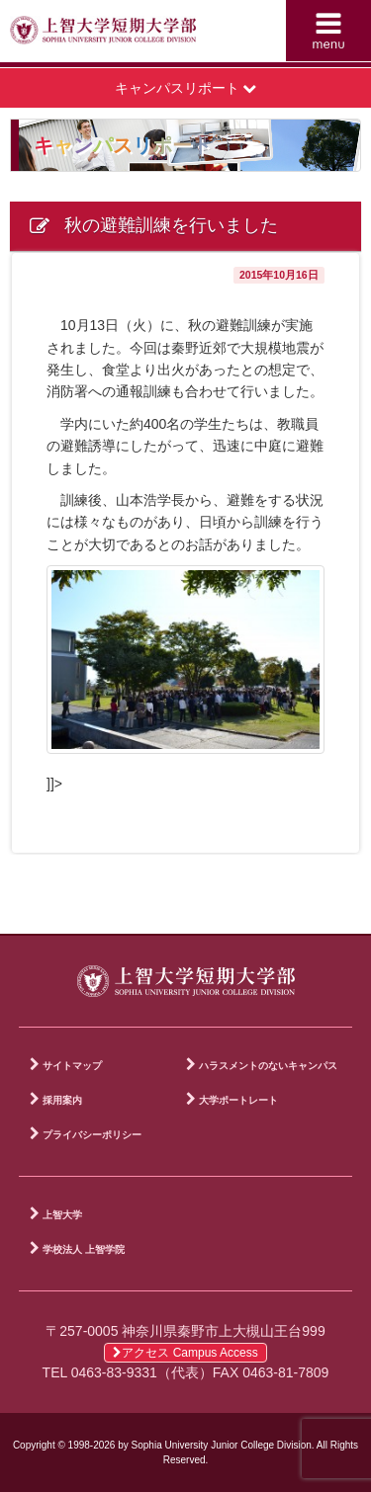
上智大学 (62, 1214)
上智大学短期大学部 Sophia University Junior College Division (103, 35)
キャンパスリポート (186, 88)
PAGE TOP (341, 915)
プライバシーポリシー (92, 1134)
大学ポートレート (238, 1100)
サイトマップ (72, 1065)
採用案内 (62, 1100)
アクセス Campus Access (185, 1353)
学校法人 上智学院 (84, 1249)
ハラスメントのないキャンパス (268, 1065)
